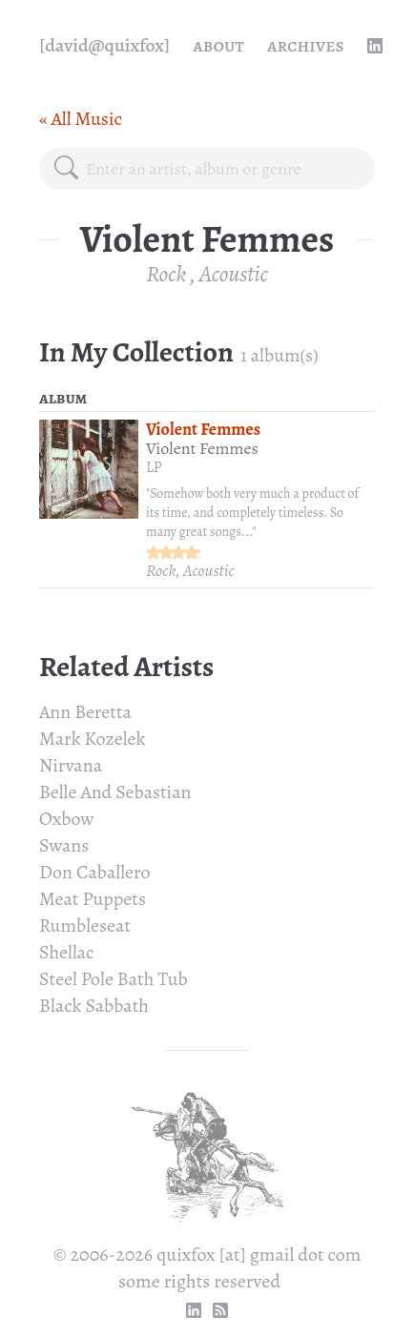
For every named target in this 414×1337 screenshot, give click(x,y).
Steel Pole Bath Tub (113, 979)
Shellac (66, 952)
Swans (64, 845)
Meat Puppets (92, 899)
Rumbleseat (85, 925)
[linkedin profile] (375, 45)
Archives (305, 45)
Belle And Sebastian (115, 792)
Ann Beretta (85, 712)
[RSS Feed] (220, 1310)
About (218, 45)
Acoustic (233, 273)
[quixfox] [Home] (104, 45)
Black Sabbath (94, 1005)
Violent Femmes (203, 429)
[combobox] (223, 168)
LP (154, 467)
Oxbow (66, 819)
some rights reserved (199, 1281)
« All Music (80, 119)
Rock (166, 273)
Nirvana (70, 765)
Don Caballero (94, 872)
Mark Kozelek (92, 738)
